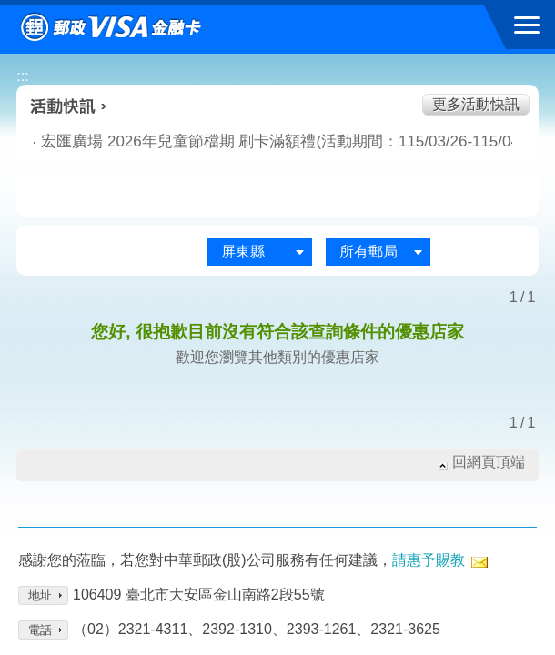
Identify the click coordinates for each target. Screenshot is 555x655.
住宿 (475, 195)
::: (22, 76)
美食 (79, 195)
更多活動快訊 (476, 104)
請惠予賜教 (428, 560)
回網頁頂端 (488, 461)
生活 (178, 195)
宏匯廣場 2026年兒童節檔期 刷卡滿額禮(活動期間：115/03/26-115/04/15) (219, 141)
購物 (278, 195)
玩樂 (376, 195)
